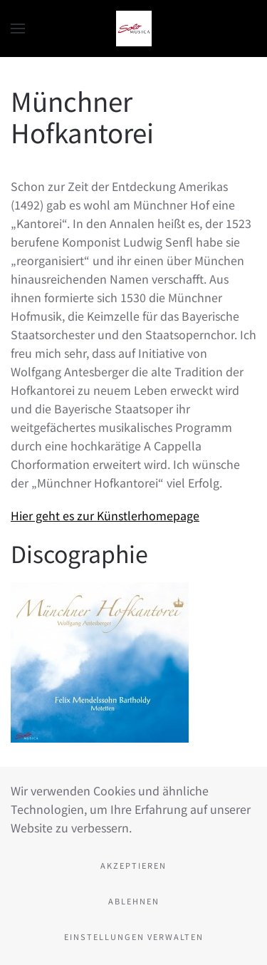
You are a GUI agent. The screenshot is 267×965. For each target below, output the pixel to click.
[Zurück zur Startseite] (134, 28)
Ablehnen (133, 901)
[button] (18, 28)
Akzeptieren (133, 865)
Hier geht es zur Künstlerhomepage (105, 515)
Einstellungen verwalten (134, 936)
